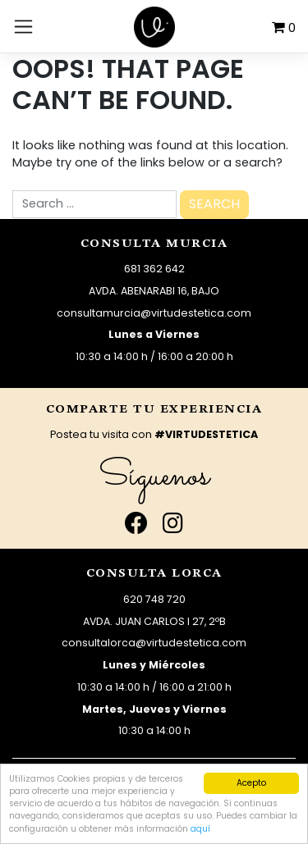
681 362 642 (154, 269)
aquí (200, 829)
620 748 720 (154, 599)
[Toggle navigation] (23, 26)
